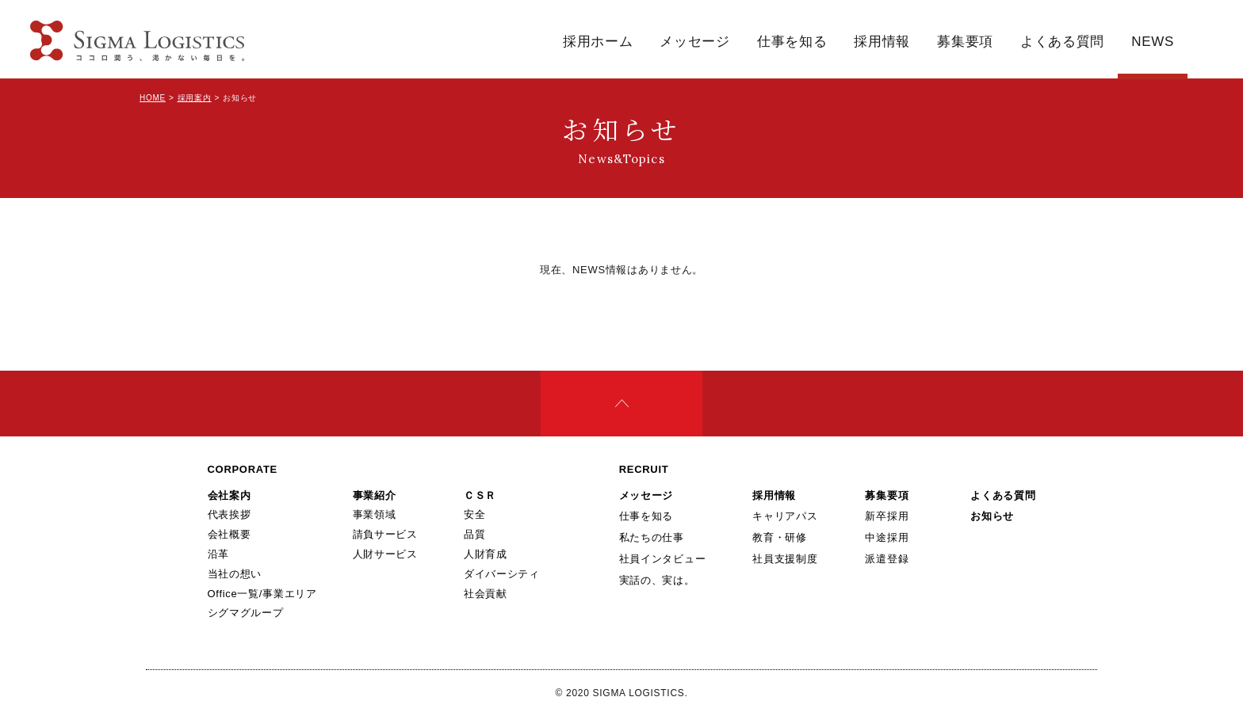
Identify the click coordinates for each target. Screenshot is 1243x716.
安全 (474, 514)
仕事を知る (792, 41)
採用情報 (882, 41)
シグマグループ (246, 613)
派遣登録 (886, 559)
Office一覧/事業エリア (262, 594)
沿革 (218, 554)
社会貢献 (485, 594)
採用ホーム (598, 41)
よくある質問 (1062, 41)
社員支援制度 (784, 559)
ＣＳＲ (480, 495)
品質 (474, 534)
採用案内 (195, 97)
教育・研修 (779, 537)
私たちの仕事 (651, 537)
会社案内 (229, 495)
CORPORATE (242, 469)
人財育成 (485, 554)
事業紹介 (374, 495)
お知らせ (992, 516)
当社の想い (235, 574)
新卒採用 (886, 516)
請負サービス (385, 534)
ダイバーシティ (502, 574)
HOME (153, 97)
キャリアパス (784, 516)
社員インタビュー (662, 559)
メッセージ (695, 41)
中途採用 (886, 537)
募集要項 (965, 41)
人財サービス (385, 554)
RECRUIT (644, 469)
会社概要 (229, 534)
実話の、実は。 (657, 580)
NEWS (1152, 41)
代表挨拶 (229, 514)
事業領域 (374, 514)
